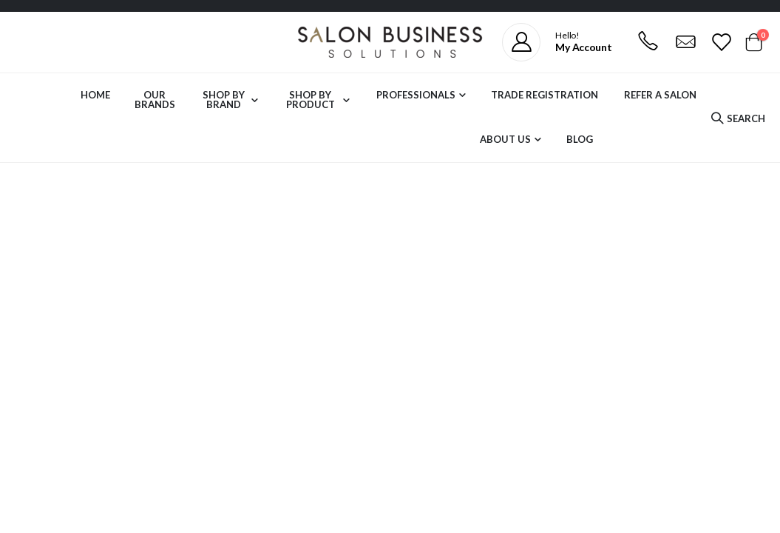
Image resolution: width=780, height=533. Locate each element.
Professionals (415, 95)
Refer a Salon (660, 95)
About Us (505, 139)
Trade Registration (544, 95)
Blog (579, 139)
